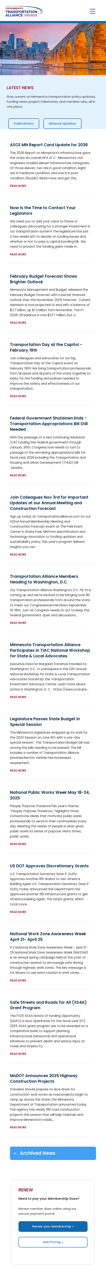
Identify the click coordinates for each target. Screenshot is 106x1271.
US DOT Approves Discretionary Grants (49, 866)
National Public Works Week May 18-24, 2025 (50, 795)
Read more (18, 186)
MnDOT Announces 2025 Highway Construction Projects (44, 1078)
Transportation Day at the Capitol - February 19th (46, 347)
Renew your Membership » (53, 1226)
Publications (24, 123)
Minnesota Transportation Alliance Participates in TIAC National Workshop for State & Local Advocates (50, 650)
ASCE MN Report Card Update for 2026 (49, 145)
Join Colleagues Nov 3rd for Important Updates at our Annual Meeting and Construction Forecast (49, 502)
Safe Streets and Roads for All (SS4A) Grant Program (48, 1005)
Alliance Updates (62, 123)
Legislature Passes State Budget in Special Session (45, 721)
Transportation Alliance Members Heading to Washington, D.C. (44, 579)
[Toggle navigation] (92, 11)
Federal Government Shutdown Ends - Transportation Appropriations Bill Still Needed (49, 423)
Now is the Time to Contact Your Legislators (43, 210)
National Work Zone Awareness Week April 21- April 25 (48, 936)
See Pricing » (53, 1242)
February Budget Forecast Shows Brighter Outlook (43, 279)
